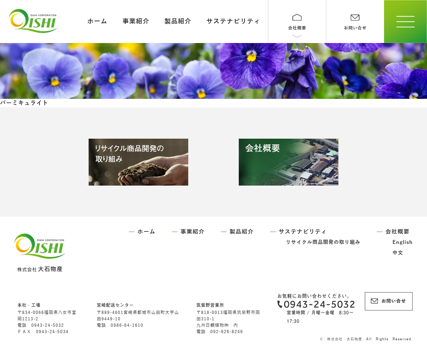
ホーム (97, 21)
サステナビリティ (233, 21)
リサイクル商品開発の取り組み (323, 242)
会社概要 (397, 232)
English (402, 242)
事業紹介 (135, 21)
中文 (397, 253)
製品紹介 (177, 21)
